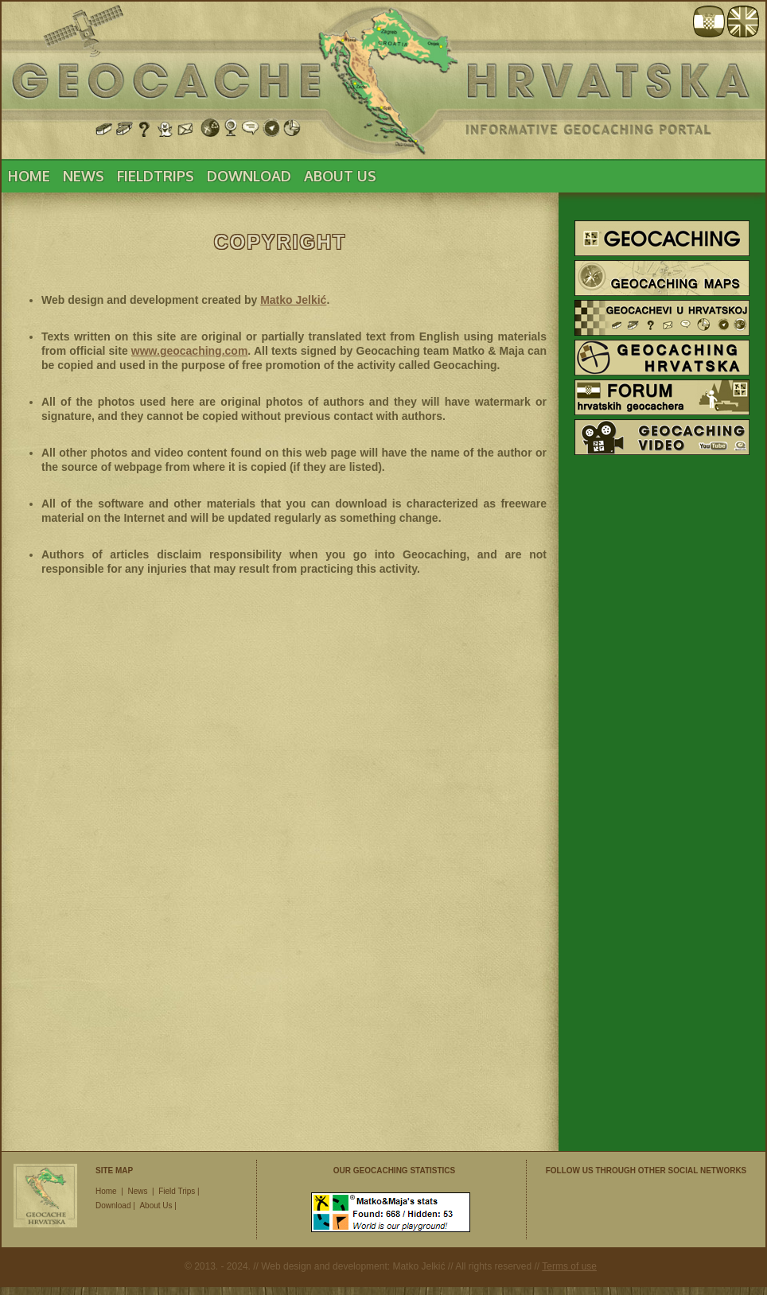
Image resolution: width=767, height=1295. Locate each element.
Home (106, 1191)
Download (112, 1205)
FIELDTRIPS (155, 176)
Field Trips (176, 1191)
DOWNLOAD (249, 176)
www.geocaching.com (189, 350)
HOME (29, 176)
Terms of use (569, 1266)
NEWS (83, 176)
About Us (155, 1205)
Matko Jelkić (293, 300)
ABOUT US (340, 176)
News (137, 1191)
